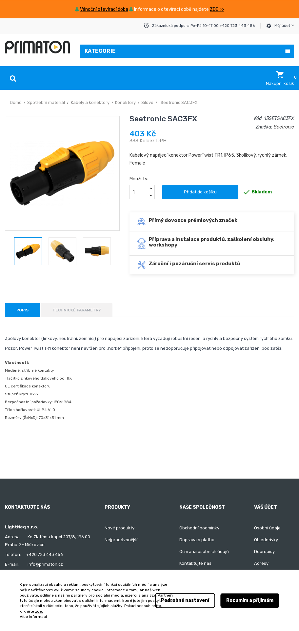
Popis (22, 310)
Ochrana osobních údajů (204, 551)
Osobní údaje (267, 527)
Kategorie (100, 51)
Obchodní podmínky (199, 527)
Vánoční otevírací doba (104, 9)
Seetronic (284, 127)
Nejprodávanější (121, 539)
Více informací (33, 616)
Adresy (261, 563)
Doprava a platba (196, 539)
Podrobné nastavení (185, 600)
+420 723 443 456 (44, 554)
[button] (280, 78)
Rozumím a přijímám (249, 600)
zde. (39, 611)
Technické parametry (76, 310)
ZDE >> (217, 9)
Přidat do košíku (200, 191)
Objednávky (266, 539)
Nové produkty (119, 527)
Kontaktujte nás (195, 563)
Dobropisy (264, 551)
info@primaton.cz (45, 564)
